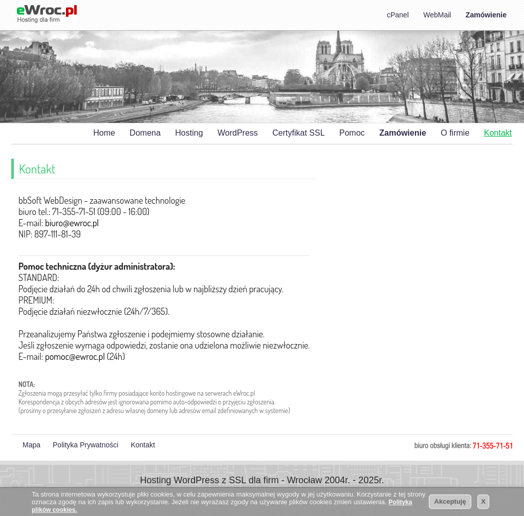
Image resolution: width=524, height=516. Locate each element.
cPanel (398, 15)
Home (104, 132)
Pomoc (352, 132)
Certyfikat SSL (298, 132)
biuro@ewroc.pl (72, 222)
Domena (144, 132)
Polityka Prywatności (85, 445)
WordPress (237, 132)
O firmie (455, 132)
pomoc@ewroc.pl (75, 356)
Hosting (189, 132)
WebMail (437, 15)
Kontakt (498, 132)
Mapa (31, 445)
